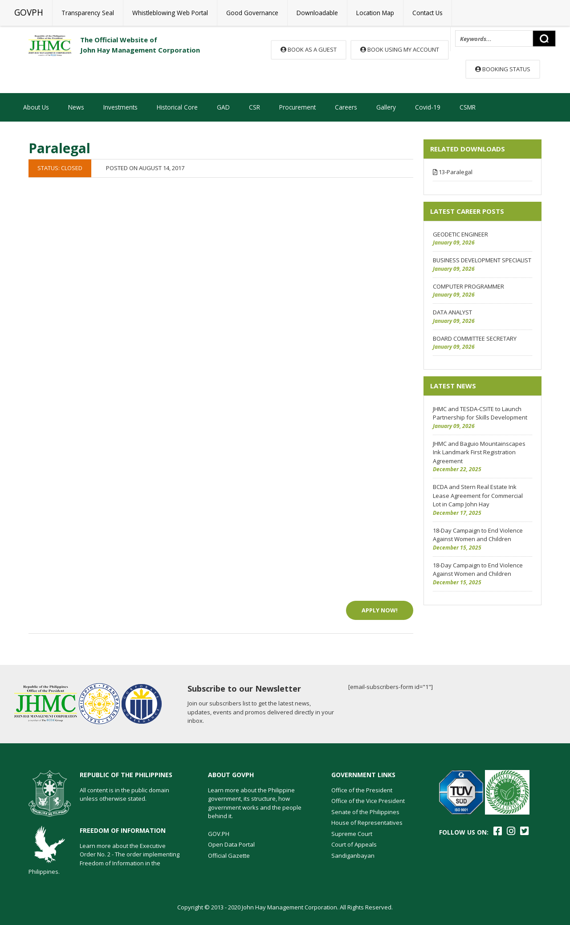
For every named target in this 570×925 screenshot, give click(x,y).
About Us (36, 107)
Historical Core (177, 107)
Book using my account (399, 49)
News (76, 107)
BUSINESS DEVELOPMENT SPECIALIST (482, 260)
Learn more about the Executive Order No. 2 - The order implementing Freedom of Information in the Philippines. (103, 859)
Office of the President (361, 790)
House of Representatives (367, 823)
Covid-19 (427, 107)
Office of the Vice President (368, 801)
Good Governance (252, 12)
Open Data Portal (231, 844)
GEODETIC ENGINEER (460, 234)
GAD (223, 107)
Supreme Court (351, 834)
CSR (254, 107)
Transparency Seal (87, 12)
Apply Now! (380, 610)
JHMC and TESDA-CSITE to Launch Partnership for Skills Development (480, 413)
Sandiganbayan (353, 856)
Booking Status (502, 69)
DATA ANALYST (452, 312)
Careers (346, 107)
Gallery (386, 107)
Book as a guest (309, 49)
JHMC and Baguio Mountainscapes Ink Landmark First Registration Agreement (479, 452)
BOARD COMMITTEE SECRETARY (475, 338)
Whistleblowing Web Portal (170, 12)
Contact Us (427, 12)
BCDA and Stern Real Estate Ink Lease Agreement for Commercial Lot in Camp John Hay (478, 495)
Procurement (297, 107)
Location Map (375, 12)
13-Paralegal (452, 172)
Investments (120, 107)
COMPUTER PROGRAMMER (468, 286)
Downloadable (317, 12)
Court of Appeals (354, 844)
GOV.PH (218, 834)
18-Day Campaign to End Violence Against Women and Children (478, 534)
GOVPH (28, 12)
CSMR (468, 107)
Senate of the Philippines (365, 812)
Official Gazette (229, 856)
